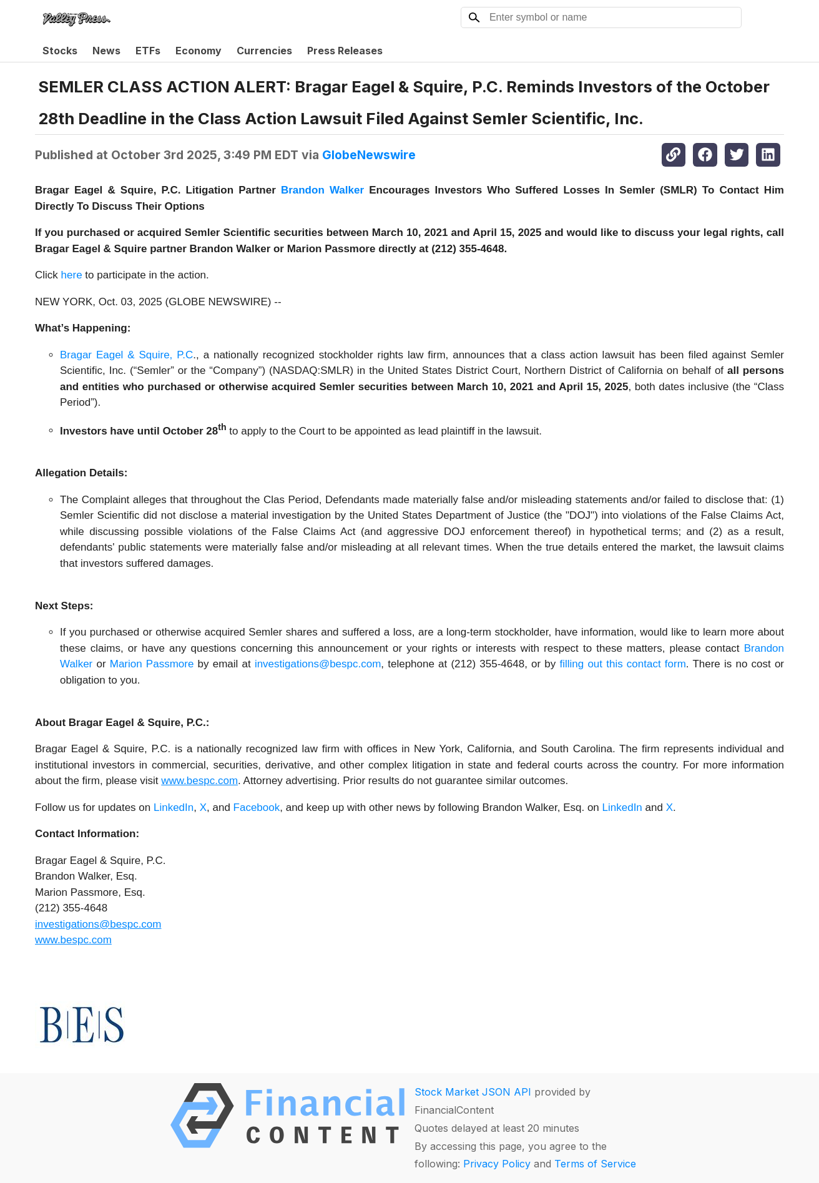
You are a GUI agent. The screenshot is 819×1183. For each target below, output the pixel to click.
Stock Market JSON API (472, 1092)
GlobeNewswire (369, 154)
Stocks (59, 50)
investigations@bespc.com (318, 664)
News (106, 50)
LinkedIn (174, 807)
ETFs (147, 50)
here (71, 275)
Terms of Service (595, 1163)
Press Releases (345, 50)
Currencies (264, 50)
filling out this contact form (622, 664)
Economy (198, 50)
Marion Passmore (152, 664)
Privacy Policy (497, 1163)
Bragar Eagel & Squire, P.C (126, 355)
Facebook (256, 807)
